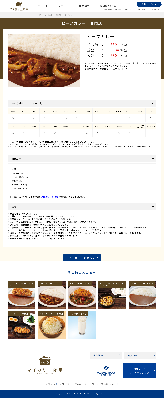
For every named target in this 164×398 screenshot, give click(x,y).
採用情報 (133, 355)
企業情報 (98, 355)
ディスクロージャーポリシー (85, 384)
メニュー (63, 6)
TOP (39, 15)
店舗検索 (84, 6)
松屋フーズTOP (149, 4)
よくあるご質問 (139, 9)
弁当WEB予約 (108, 6)
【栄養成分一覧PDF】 (49, 197)
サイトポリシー (65, 384)
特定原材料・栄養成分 (112, 9)
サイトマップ (50, 384)
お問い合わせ (155, 9)
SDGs (127, 9)
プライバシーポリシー (108, 384)
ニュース (42, 6)
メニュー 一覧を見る (82, 257)
